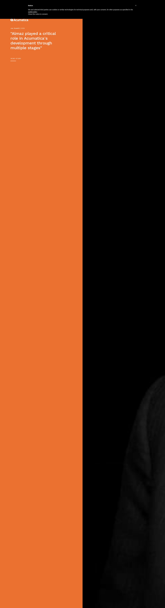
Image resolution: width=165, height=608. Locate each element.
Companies (76, 5)
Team (91, 5)
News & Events (117, 5)
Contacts (136, 5)
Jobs (101, 5)
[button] (136, 594)
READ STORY (16, 58)
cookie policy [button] (32, 601)
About (62, 5)
